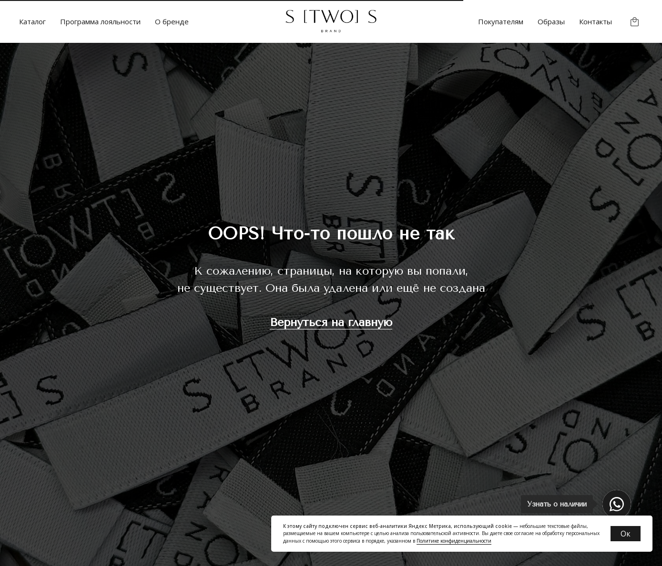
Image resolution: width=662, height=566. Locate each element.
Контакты (595, 21)
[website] (635, 22)
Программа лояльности (100, 21)
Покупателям (500, 21)
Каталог (32, 21)
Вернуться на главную (331, 322)
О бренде (172, 21)
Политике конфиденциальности (454, 540)
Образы (551, 21)
